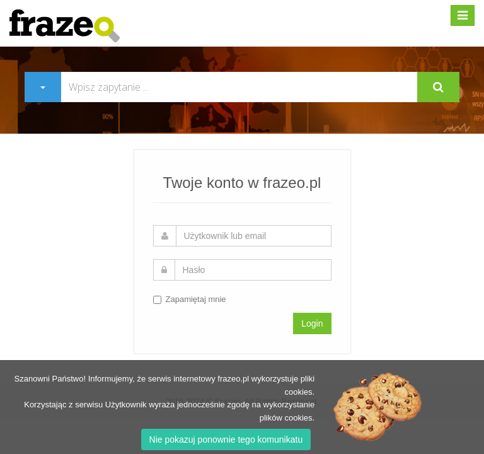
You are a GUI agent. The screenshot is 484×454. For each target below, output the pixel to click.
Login (312, 323)
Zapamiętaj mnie (189, 299)
